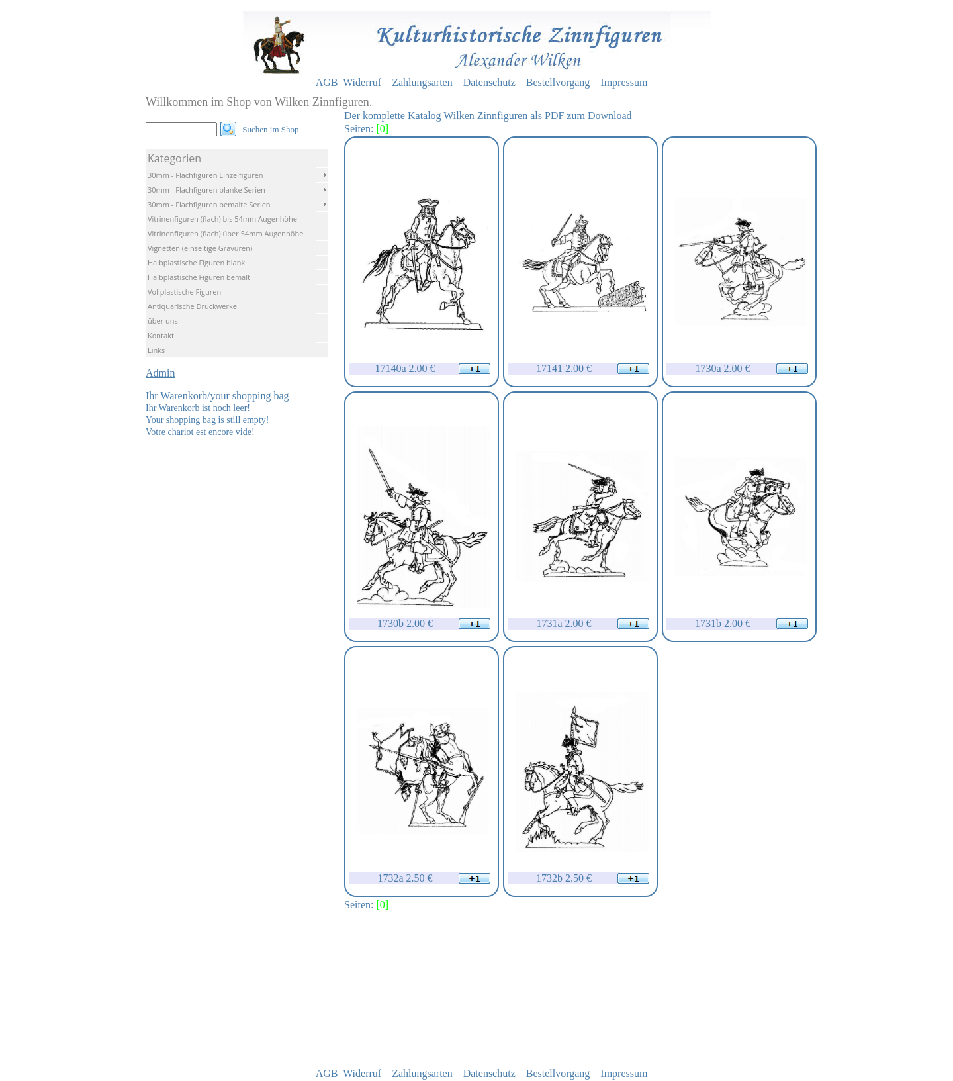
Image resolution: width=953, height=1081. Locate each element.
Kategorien (174, 158)
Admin (160, 373)
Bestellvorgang (558, 82)
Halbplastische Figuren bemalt (199, 277)
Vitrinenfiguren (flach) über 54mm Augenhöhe (225, 233)
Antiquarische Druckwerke (192, 306)
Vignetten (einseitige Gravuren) (200, 248)
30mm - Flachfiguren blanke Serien (206, 190)
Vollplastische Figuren (184, 292)
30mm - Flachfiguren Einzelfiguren (205, 175)
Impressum (623, 82)
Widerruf (362, 82)
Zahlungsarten (422, 82)
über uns (163, 321)
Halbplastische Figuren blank (196, 262)
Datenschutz (489, 82)
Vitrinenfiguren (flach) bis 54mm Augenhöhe (222, 219)
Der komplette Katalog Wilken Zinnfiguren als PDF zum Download (488, 115)
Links (156, 350)
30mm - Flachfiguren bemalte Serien (209, 204)
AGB (327, 82)
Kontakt (161, 335)
